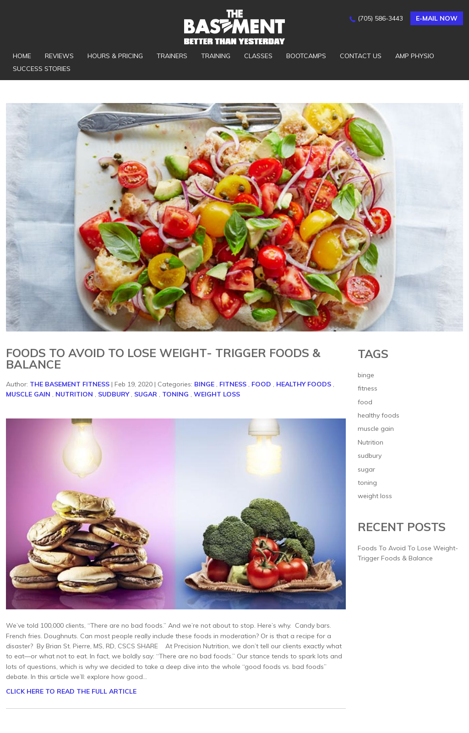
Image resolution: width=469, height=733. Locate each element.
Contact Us (361, 56)
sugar (145, 394)
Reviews (59, 56)
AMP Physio (414, 56)
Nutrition (74, 394)
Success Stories (42, 69)
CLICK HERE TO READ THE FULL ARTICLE (71, 691)
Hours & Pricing (115, 56)
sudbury (113, 394)
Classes (258, 56)
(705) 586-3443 (380, 18)
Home (22, 56)
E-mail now (437, 18)
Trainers (172, 56)
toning (175, 394)
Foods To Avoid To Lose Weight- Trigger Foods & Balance (163, 358)
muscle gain (28, 394)
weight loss (217, 394)
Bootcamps (306, 56)
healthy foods (303, 384)
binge (204, 384)
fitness (232, 384)
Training (215, 56)
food (261, 384)
